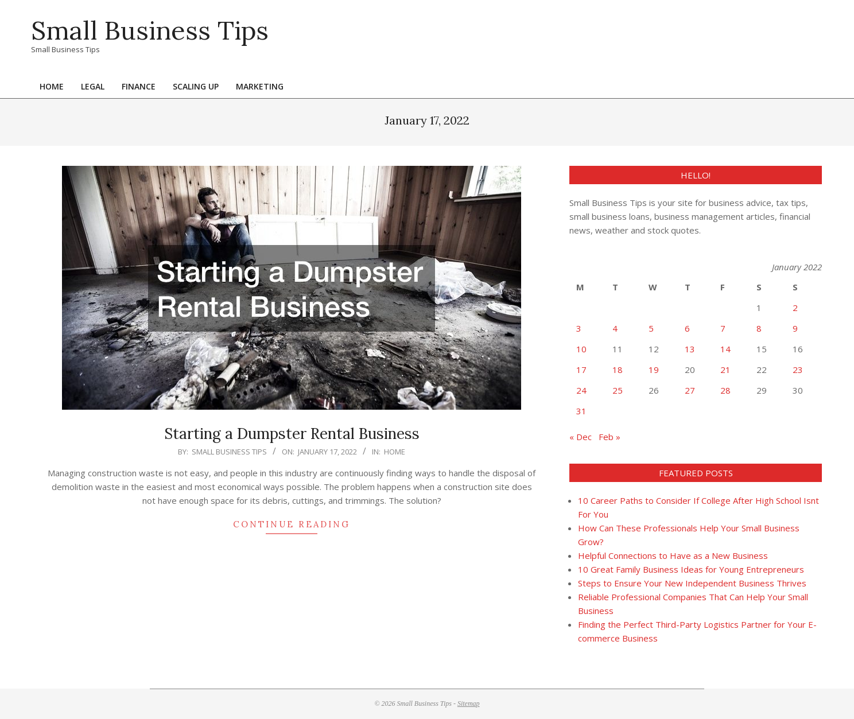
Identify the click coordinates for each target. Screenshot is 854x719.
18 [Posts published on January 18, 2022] (617, 369)
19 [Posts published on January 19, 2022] (654, 369)
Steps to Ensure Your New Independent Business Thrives (692, 583)
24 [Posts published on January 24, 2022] (581, 390)
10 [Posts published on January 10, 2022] (581, 349)
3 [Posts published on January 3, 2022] (578, 328)
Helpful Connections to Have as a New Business (673, 555)
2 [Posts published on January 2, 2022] (795, 307)
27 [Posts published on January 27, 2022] (690, 390)
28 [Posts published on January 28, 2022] (725, 390)
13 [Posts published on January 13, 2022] (690, 349)
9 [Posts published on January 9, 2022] (795, 328)
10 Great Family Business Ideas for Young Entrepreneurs (691, 569)
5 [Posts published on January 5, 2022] (651, 328)
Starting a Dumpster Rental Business (292, 433)
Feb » (609, 436)
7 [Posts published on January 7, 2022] (722, 328)
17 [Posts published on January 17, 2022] (581, 369)
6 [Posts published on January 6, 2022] (687, 328)
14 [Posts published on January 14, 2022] (725, 349)
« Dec (580, 436)
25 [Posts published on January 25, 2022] (617, 390)
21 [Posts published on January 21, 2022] (725, 369)
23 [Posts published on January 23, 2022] (798, 369)
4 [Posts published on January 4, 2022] (615, 328)
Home (394, 451)
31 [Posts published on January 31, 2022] (581, 411)
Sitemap (468, 703)
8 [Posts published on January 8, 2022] (759, 328)
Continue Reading (291, 524)
